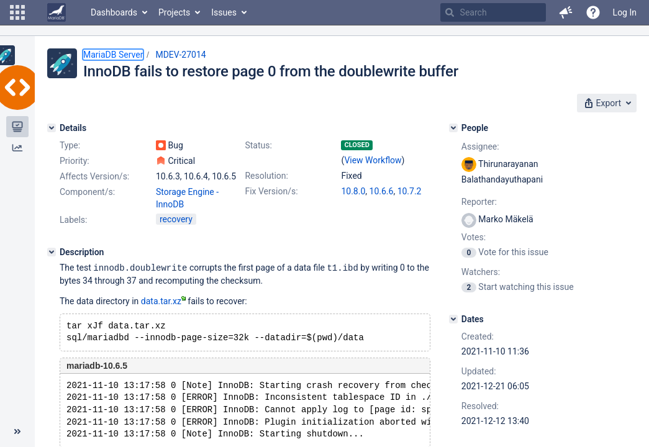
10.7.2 (409, 191)
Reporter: (479, 202)
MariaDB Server (113, 55)
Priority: (74, 161)
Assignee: (480, 146)
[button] (17, 12)
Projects (174, 12)
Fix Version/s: (271, 191)
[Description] (51, 252)
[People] (453, 128)
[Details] (51, 128)
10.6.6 (382, 191)
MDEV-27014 (180, 55)
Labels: (73, 220)
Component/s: (87, 192)
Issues (224, 12)
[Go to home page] (56, 12)
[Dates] (453, 319)
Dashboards (114, 12)
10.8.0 (353, 191)
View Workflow (372, 160)
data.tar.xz (163, 300)
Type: (70, 145)
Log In (625, 12)
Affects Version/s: (94, 176)
